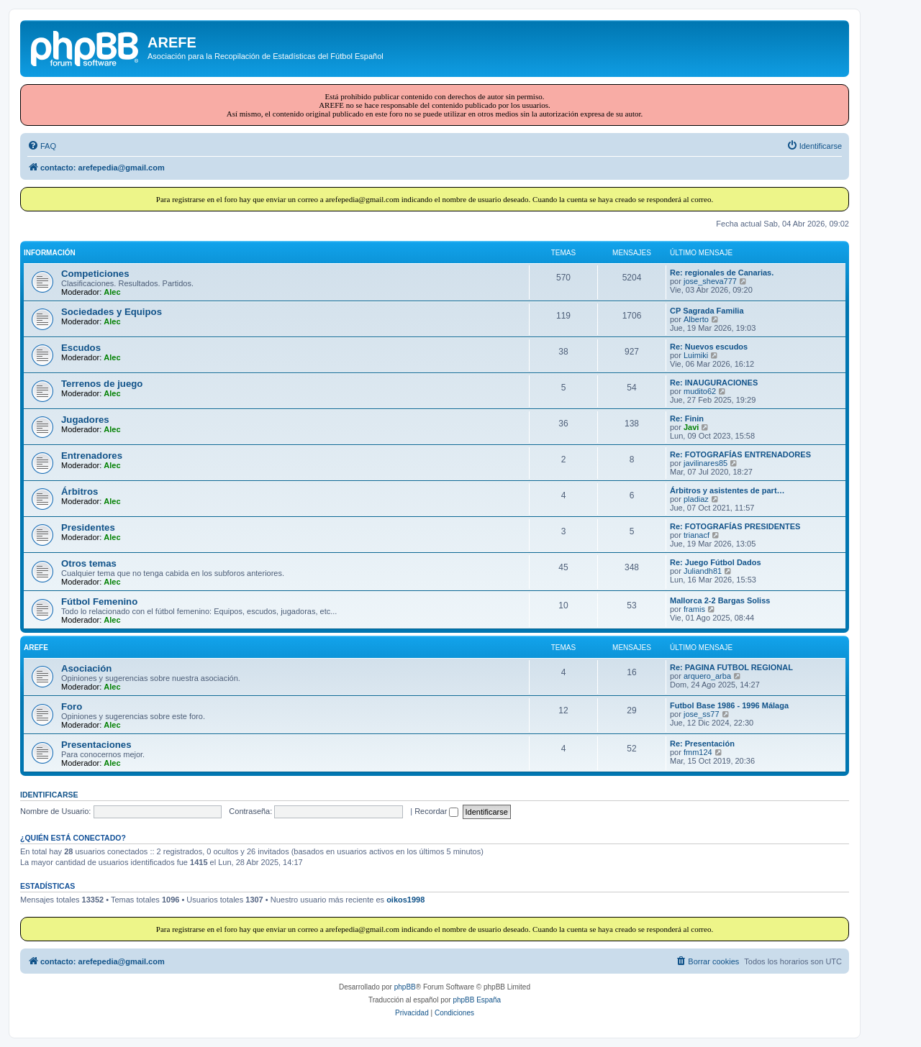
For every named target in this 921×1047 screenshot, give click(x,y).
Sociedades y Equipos (111, 311)
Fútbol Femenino (99, 601)
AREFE (36, 647)
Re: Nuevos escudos (709, 346)
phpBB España (477, 1000)
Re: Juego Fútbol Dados (715, 562)
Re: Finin (687, 418)
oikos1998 (405, 899)
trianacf (696, 535)
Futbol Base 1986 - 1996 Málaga (729, 705)
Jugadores (85, 419)
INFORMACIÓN (50, 253)
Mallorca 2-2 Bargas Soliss (720, 600)
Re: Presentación (702, 743)
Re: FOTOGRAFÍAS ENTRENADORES (740, 454)
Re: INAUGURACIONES (714, 382)
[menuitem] (41, 146)
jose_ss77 (702, 714)
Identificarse (49, 794)
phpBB (405, 987)
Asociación (86, 668)
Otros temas (89, 563)
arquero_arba (707, 676)
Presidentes (88, 527)
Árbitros (79, 491)
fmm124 (698, 752)
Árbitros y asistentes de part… (727, 490)
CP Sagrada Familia (707, 310)
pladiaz (696, 499)
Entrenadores (91, 455)
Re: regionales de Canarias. (721, 272)
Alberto (696, 319)
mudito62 (700, 391)
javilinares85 (705, 463)
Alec (112, 292)
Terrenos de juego (101, 383)
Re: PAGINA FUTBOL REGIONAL (731, 667)
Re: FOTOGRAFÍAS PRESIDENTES (735, 526)
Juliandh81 (703, 571)
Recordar (436, 811)
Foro (71, 706)
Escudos (81, 347)
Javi (691, 427)
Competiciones (95, 273)
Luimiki (696, 355)
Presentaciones (96, 744)
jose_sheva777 (710, 281)
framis (694, 609)
